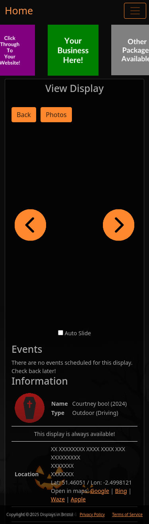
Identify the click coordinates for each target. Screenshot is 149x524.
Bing (121, 491)
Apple (78, 499)
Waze (58, 499)
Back (24, 114)
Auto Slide (78, 333)
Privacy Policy (91, 514)
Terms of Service (127, 514)
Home (19, 10)
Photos (56, 114)
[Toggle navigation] (135, 11)
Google (99, 491)
